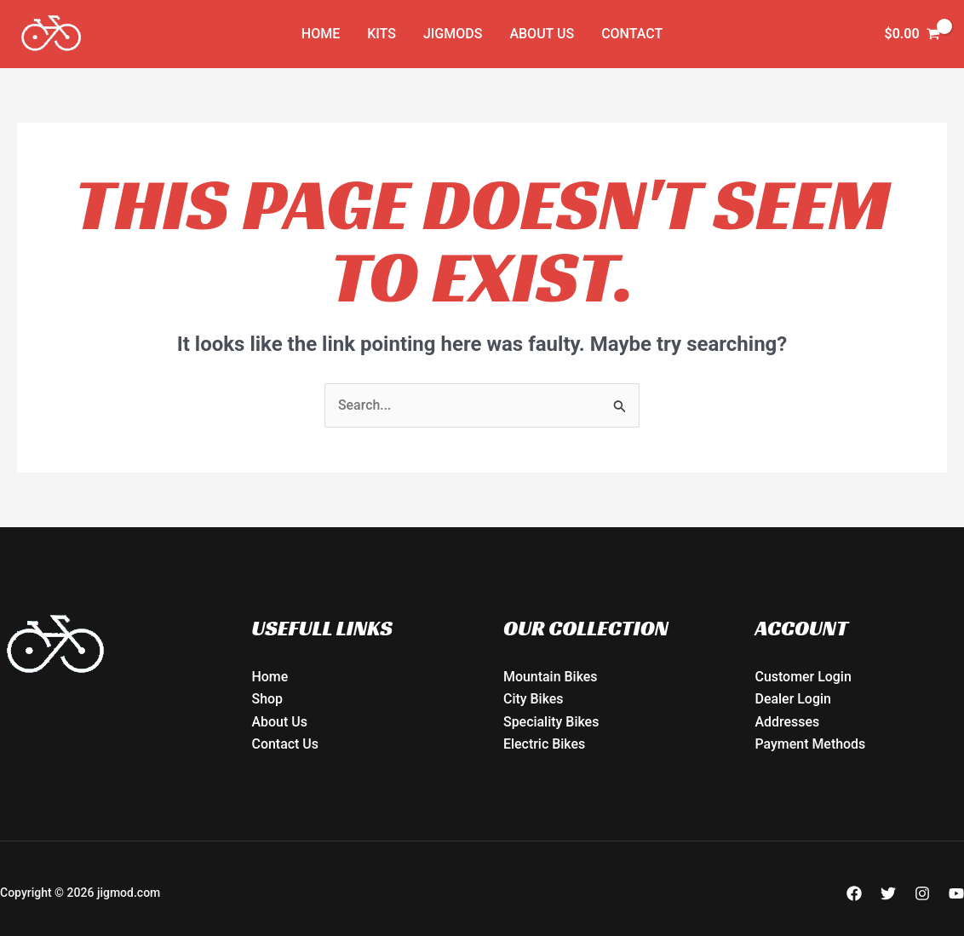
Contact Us (285, 744)
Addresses (787, 722)
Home (320, 34)
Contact (632, 34)
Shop (268, 700)
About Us (541, 34)
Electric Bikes (544, 744)
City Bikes (533, 700)
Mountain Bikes (550, 677)
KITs (381, 34)
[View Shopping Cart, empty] (912, 34)
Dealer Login (793, 700)
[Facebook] (854, 893)
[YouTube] (956, 893)
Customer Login (803, 677)
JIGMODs (452, 34)
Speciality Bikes (551, 722)
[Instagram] (922, 893)
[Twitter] (888, 893)
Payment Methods (810, 744)
